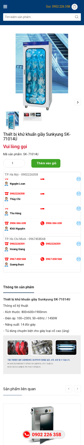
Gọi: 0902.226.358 (58, 6)
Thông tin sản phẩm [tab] (18, 287)
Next (78, 102)
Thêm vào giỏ (46, 163)
